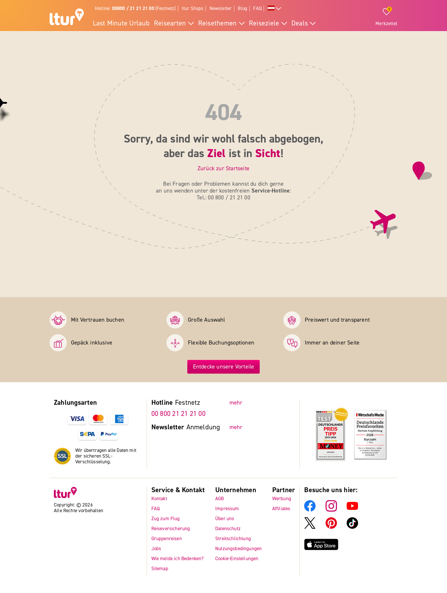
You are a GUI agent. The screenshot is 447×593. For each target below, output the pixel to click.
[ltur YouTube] (352, 510)
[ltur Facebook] (310, 510)
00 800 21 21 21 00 (178, 413)
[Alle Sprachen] (274, 9)
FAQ (257, 8)
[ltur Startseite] (67, 17)
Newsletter (221, 8)
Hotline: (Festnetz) (135, 8)
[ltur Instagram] (331, 510)
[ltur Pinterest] (331, 527)
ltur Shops (193, 8)
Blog (242, 8)
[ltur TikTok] (352, 527)
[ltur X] (310, 527)
